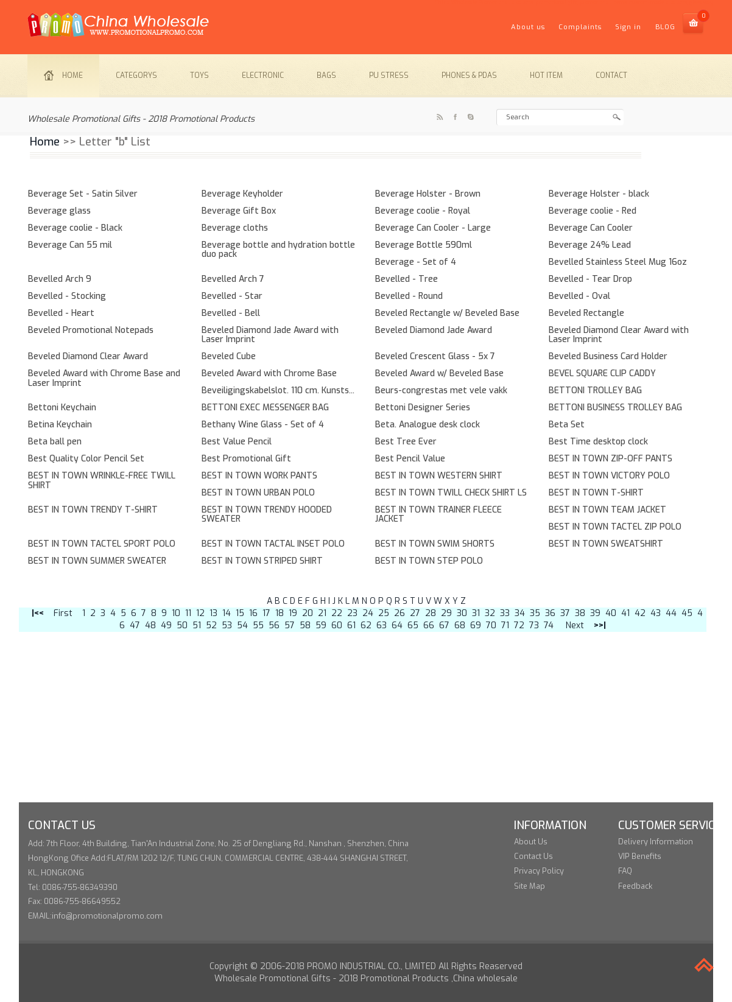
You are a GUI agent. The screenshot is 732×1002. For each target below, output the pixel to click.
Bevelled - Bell (231, 313)
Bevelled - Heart (61, 313)
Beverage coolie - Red (592, 211)
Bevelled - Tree (406, 279)
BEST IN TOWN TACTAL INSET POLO (273, 544)
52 (211, 625)
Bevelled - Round (409, 296)
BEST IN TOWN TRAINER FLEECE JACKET (438, 514)
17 (266, 613)
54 (242, 625)
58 (305, 625)
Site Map (529, 886)
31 (476, 613)
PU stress (389, 75)
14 (226, 613)
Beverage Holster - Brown (427, 194)
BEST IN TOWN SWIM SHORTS (434, 544)
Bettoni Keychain (62, 407)
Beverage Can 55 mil (70, 245)
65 (412, 625)
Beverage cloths (235, 228)
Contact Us (533, 856)
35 (535, 613)
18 (279, 613)
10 (176, 613)
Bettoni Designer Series (422, 407)
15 (240, 613)
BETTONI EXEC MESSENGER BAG (265, 407)
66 (428, 625)
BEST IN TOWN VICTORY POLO (609, 476)
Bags (326, 75)
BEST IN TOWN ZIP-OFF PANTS (610, 458)
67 (444, 625)
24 (367, 613)
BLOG (665, 27)
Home (63, 75)
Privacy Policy (539, 871)
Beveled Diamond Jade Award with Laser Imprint (270, 334)
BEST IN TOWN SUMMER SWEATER (97, 561)
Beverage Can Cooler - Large (433, 228)
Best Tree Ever (406, 441)
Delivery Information (655, 841)
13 (213, 613)
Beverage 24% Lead (590, 245)
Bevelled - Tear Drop (590, 279)
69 (475, 625)
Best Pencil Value (410, 458)
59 (320, 625)
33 (505, 613)
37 (565, 613)
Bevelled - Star (232, 296)
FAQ (625, 871)
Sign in (628, 27)
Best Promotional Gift (246, 458)
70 (491, 625)
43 (655, 613)
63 (381, 625)
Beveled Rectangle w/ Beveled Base (447, 313)
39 (595, 613)
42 (640, 613)
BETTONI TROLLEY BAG (595, 390)
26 (399, 613)
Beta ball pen (55, 441)
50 (182, 625)
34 (520, 613)
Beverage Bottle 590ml (423, 245)
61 (351, 625)
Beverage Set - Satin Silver (83, 194)
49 (166, 625)
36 (550, 613)
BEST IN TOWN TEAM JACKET (607, 510)
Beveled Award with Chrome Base (269, 373)
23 (352, 613)
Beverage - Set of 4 (415, 262)
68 (459, 625)
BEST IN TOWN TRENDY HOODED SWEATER (267, 514)
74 (549, 625)
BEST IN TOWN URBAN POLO (258, 493)
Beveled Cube (229, 356)
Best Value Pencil (237, 441)
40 (610, 613)
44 (671, 613)
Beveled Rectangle (586, 313)
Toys (199, 75)
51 (196, 625)
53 (227, 625)
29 (446, 613)
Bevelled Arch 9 (59, 279)
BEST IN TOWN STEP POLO (429, 561)
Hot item (546, 75)
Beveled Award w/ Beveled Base (439, 373)
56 (274, 625)
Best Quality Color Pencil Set (86, 458)
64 (397, 625)
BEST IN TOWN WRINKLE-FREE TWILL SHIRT (101, 480)
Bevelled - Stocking (67, 296)
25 (383, 613)
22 (336, 613)
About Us (530, 841)
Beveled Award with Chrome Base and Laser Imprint (104, 378)
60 (336, 625)
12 (200, 613)
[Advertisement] (366, 717)
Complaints (580, 27)
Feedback (635, 886)
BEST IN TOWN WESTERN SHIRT (438, 476)
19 (293, 613)
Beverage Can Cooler (591, 228)
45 (686, 613)
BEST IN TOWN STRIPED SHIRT (262, 561)
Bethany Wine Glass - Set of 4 (263, 424)
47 (135, 625)
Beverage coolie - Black (75, 228)
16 (253, 613)
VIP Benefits (639, 856)
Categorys (136, 75)
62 (366, 625)
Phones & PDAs (469, 75)
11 (188, 613)
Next (574, 625)
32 (490, 613)
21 (322, 613)
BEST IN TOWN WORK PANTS (259, 476)
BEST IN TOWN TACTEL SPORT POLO (101, 544)
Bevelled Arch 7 (233, 279)
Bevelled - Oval (579, 296)
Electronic (263, 75)
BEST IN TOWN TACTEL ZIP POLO (615, 527)
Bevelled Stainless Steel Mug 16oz (618, 262)
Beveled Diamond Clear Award (88, 356)
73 (534, 625)
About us (528, 27)
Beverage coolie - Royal (422, 211)
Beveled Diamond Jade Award (433, 330)
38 (580, 613)
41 (625, 613)
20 (307, 613)
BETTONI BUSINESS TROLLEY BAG (615, 407)
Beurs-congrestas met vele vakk (441, 390)
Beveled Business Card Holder (608, 356)
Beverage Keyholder (242, 194)
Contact (611, 75)
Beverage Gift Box (239, 211)
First (63, 613)
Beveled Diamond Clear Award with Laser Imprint (619, 334)
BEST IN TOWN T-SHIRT (596, 493)
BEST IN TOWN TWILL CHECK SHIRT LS (451, 493)
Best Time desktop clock (598, 441)
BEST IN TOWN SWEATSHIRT (606, 544)
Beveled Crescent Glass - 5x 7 (435, 356)
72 (519, 625)
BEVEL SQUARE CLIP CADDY (602, 373)
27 (415, 613)
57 (289, 625)
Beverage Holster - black (599, 194)
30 (462, 613)
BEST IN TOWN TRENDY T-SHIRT (93, 510)
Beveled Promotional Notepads (90, 330)
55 (258, 625)
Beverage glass (59, 211)
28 (430, 613)
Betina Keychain (60, 424)
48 (150, 625)
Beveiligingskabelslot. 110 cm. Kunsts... (278, 390)
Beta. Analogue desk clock (427, 424)
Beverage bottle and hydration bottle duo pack (278, 249)
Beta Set (567, 424)
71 (505, 625)
